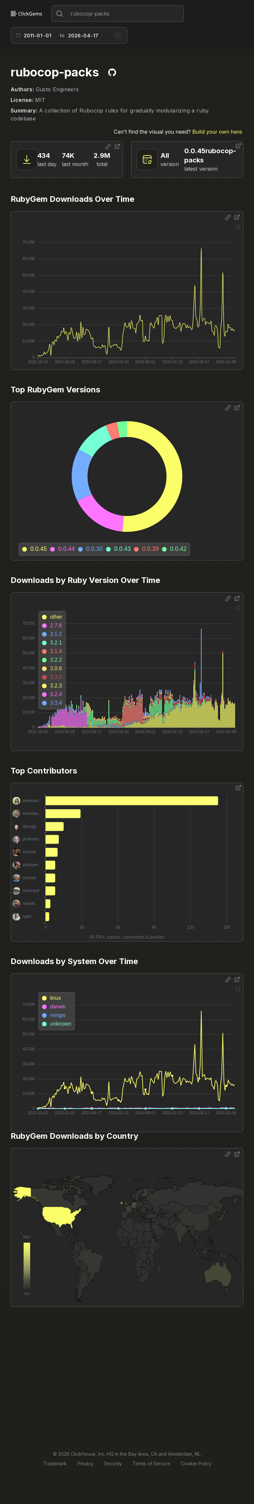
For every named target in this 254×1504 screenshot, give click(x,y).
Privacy (85, 1463)
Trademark (55, 1463)
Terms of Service (151, 1463)
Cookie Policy (196, 1463)
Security (113, 1463)
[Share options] (108, 146)
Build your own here (217, 131)
